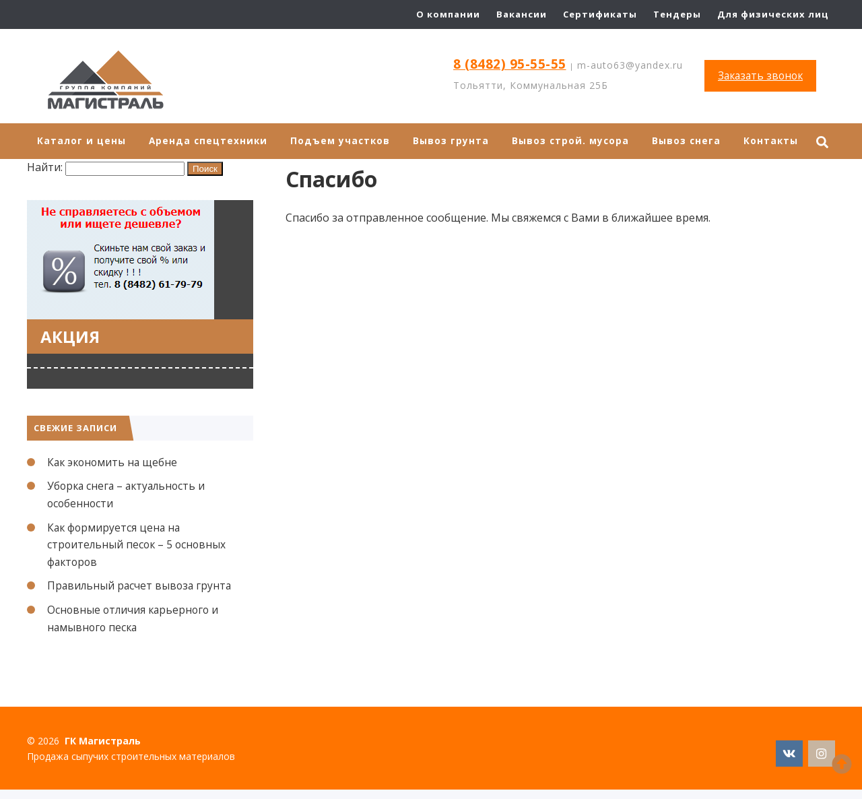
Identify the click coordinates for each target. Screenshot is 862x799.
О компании (448, 14)
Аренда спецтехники (210, 141)
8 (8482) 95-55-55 (510, 64)
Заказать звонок (760, 75)
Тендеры (677, 14)
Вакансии (521, 14)
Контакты (781, 141)
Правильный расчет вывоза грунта (141, 586)
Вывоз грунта (456, 141)
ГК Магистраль (128, 81)
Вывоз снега (695, 141)
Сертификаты (600, 14)
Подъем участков (344, 141)
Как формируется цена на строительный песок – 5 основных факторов (138, 544)
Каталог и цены (82, 141)
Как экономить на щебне (114, 462)
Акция (70, 336)
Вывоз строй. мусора (577, 141)
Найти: (45, 167)
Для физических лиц (772, 14)
